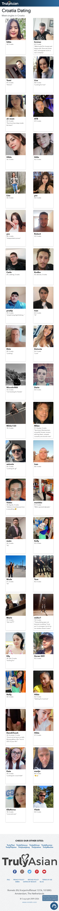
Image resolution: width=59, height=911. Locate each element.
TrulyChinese (22, 845)
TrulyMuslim (48, 847)
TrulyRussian (46, 845)
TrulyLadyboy (24, 847)
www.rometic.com (29, 902)
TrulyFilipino (11, 847)
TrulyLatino (36, 847)
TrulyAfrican (34, 845)
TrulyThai (11, 845)
